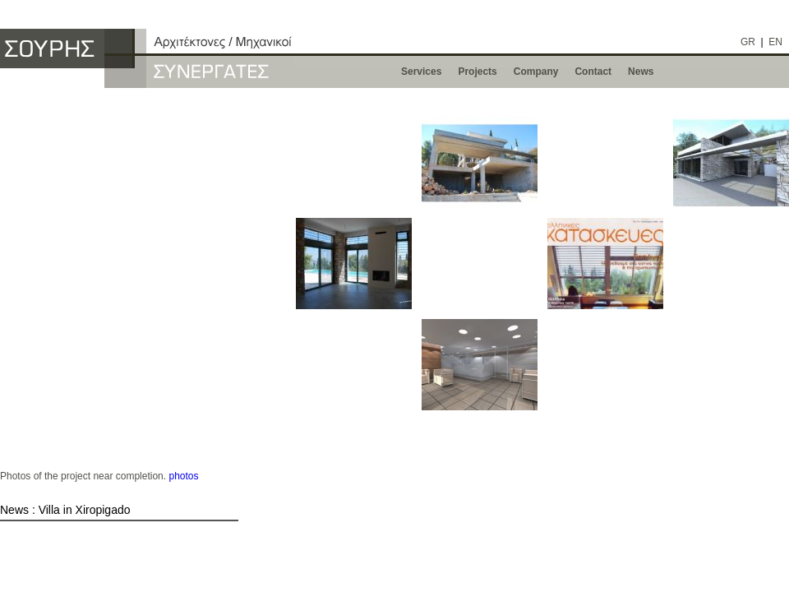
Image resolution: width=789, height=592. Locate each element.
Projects (477, 71)
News (640, 71)
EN (775, 42)
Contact (592, 71)
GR (748, 42)
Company (536, 71)
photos (183, 476)
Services (421, 71)
